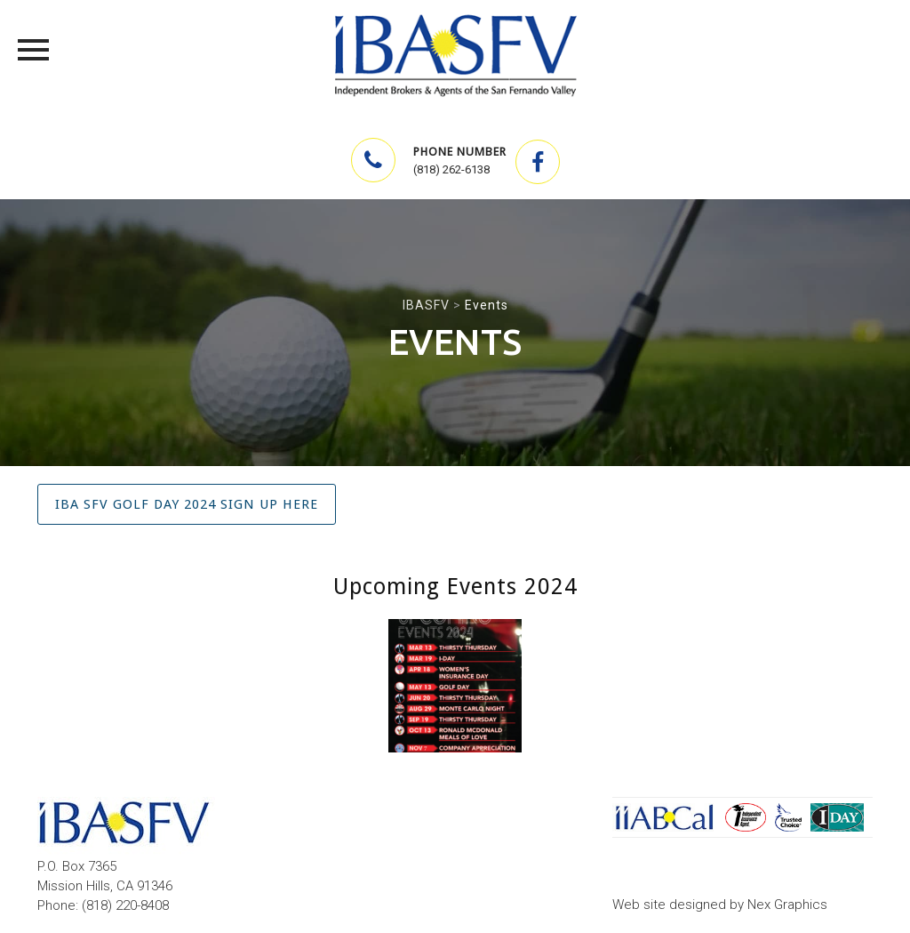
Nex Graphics (787, 905)
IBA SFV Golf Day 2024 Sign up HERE (186, 504)
